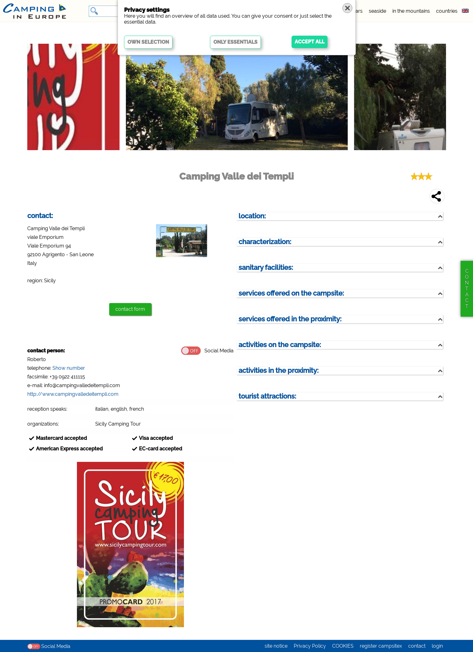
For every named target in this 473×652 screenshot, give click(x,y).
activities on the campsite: (280, 345)
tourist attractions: (267, 396)
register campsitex (381, 646)
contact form (130, 309)
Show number (68, 368)
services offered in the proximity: (290, 319)
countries (446, 11)
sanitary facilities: (266, 267)
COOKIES (343, 646)
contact (417, 646)
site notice (276, 646)
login (437, 646)
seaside (377, 11)
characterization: (265, 242)
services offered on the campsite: (291, 293)
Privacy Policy (310, 646)
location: (252, 216)
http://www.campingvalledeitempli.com (72, 394)
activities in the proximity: (279, 370)
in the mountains (411, 11)
